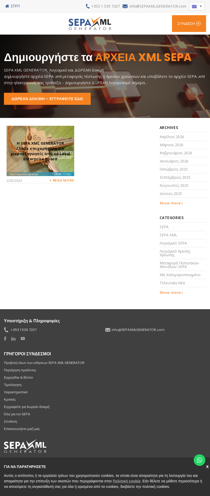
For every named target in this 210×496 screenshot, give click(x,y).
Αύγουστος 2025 (174, 185)
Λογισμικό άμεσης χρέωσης (175, 253)
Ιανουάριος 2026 (174, 161)
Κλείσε (208, 466)
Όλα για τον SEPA (17, 414)
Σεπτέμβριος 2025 (175, 177)
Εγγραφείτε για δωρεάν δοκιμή (27, 406)
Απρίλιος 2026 (172, 136)
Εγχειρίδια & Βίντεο (18, 377)
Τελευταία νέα (172, 282)
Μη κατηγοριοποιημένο (180, 274)
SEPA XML (168, 234)
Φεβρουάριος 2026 (176, 152)
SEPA (164, 226)
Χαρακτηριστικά (16, 392)
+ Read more (61, 180)
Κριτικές (10, 399)
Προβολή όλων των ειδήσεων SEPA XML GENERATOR (44, 362)
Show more (170, 203)
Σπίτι (15, 6)
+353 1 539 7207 (105, 6)
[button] (197, 6)
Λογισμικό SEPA (173, 243)
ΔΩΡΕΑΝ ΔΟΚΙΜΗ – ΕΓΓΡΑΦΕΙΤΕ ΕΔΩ (47, 98)
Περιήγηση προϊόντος (20, 370)
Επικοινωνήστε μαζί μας (22, 428)
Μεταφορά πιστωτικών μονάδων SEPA (179, 264)
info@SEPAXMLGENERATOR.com (158, 6)
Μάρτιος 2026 (171, 144)
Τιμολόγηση (12, 384)
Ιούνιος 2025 (171, 193)
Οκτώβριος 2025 (174, 169)
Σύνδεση (186, 23)
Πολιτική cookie (127, 481)
